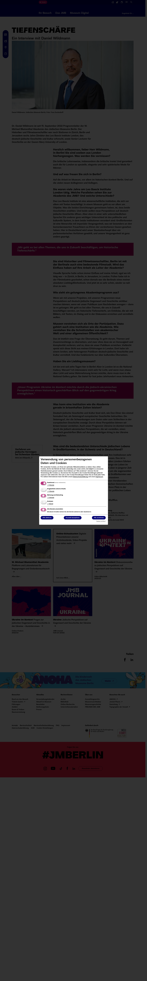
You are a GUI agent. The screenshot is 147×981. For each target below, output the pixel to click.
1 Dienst (50, 504)
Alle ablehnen (47, 517)
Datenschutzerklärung (80, 476)
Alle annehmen (99, 517)
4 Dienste (50, 491)
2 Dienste (50, 485)
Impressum (99, 476)
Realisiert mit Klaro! (101, 521)
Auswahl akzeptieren (73, 517)
